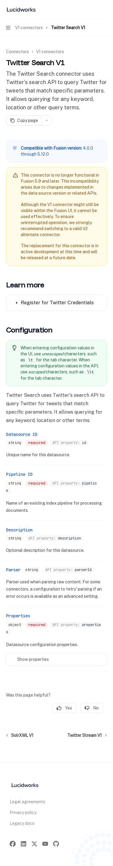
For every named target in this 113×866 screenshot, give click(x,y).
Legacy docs (22, 823)
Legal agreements (27, 801)
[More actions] (105, 9)
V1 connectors (50, 51)
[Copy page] (24, 120)
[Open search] (94, 9)
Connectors (17, 51)
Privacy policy (23, 812)
